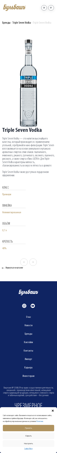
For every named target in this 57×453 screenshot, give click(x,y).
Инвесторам (28, 376)
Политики (39, 421)
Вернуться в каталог (14, 267)
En (44, 8)
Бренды (6, 22)
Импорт (28, 359)
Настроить (28, 443)
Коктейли (28, 342)
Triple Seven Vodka (21, 22)
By (51, 8)
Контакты (28, 350)
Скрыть (28, 436)
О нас (28, 317)
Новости (28, 325)
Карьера (28, 367)
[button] (52, 410)
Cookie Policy (28, 449)
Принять (28, 428)
